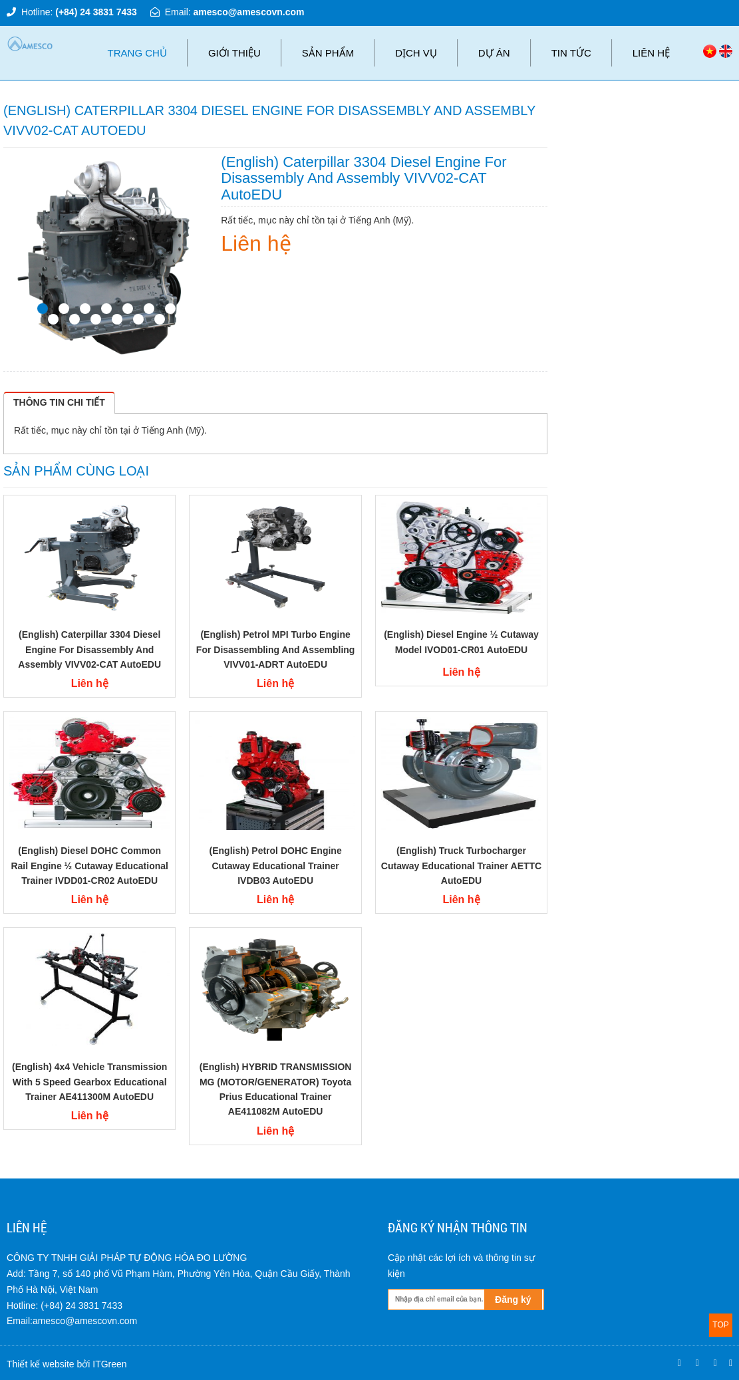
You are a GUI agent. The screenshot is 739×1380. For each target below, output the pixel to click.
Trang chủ (137, 53)
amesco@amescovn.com (249, 12)
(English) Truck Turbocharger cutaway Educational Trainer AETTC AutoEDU (461, 865)
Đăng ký (513, 1299)
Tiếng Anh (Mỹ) (172, 430)
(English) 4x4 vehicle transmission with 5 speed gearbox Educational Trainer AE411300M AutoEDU (89, 1081)
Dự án (494, 53)
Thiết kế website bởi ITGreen (67, 1364)
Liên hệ (651, 53)
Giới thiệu (234, 53)
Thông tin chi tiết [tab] (59, 402)
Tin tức (571, 53)
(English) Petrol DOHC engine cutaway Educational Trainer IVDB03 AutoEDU (276, 865)
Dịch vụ (416, 53)
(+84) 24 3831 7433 (96, 12)
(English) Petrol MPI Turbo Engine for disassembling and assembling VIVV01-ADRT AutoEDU (275, 649)
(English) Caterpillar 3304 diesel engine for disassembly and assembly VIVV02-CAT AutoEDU (89, 649)
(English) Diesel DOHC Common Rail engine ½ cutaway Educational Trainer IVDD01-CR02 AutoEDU (89, 865)
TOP (720, 1324)
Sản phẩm (328, 53)
